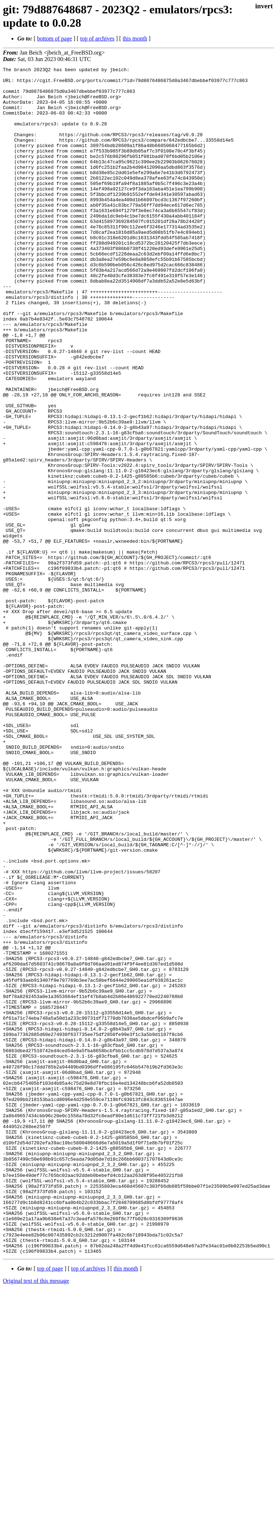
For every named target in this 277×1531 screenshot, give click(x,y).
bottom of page (54, 38)
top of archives (97, 38)
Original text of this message (36, 1518)
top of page (50, 1506)
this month (135, 38)
